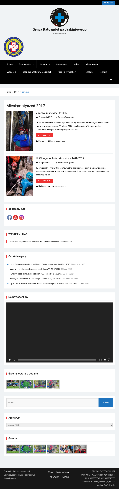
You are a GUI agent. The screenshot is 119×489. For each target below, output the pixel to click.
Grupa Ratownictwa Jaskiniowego (59, 29)
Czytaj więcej (44, 135)
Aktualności (25, 64)
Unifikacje (42, 186)
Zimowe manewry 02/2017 (51, 113)
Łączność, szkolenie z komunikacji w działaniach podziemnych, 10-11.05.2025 (43, 283)
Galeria (43, 64)
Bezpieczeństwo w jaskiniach (37, 72)
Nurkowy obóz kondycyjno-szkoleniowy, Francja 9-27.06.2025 (36, 274)
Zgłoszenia (61, 64)
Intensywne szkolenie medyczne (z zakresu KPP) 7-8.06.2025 (36, 279)
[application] (59, 332)
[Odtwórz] (10, 360)
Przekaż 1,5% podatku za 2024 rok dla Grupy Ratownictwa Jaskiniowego (41, 241)
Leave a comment (57, 141)
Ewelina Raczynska (66, 117)
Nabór (76, 64)
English (89, 72)
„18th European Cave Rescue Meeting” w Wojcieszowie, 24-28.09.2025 (40, 264)
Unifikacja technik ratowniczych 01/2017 (60, 158)
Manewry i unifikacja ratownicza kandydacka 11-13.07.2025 (35, 269)
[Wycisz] (105, 360)
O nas (10, 64)
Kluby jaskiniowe (63, 472)
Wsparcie (11, 72)
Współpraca (92, 64)
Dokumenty (54, 477)
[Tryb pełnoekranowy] (109, 360)
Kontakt (103, 72)
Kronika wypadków (67, 72)
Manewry (42, 141)
